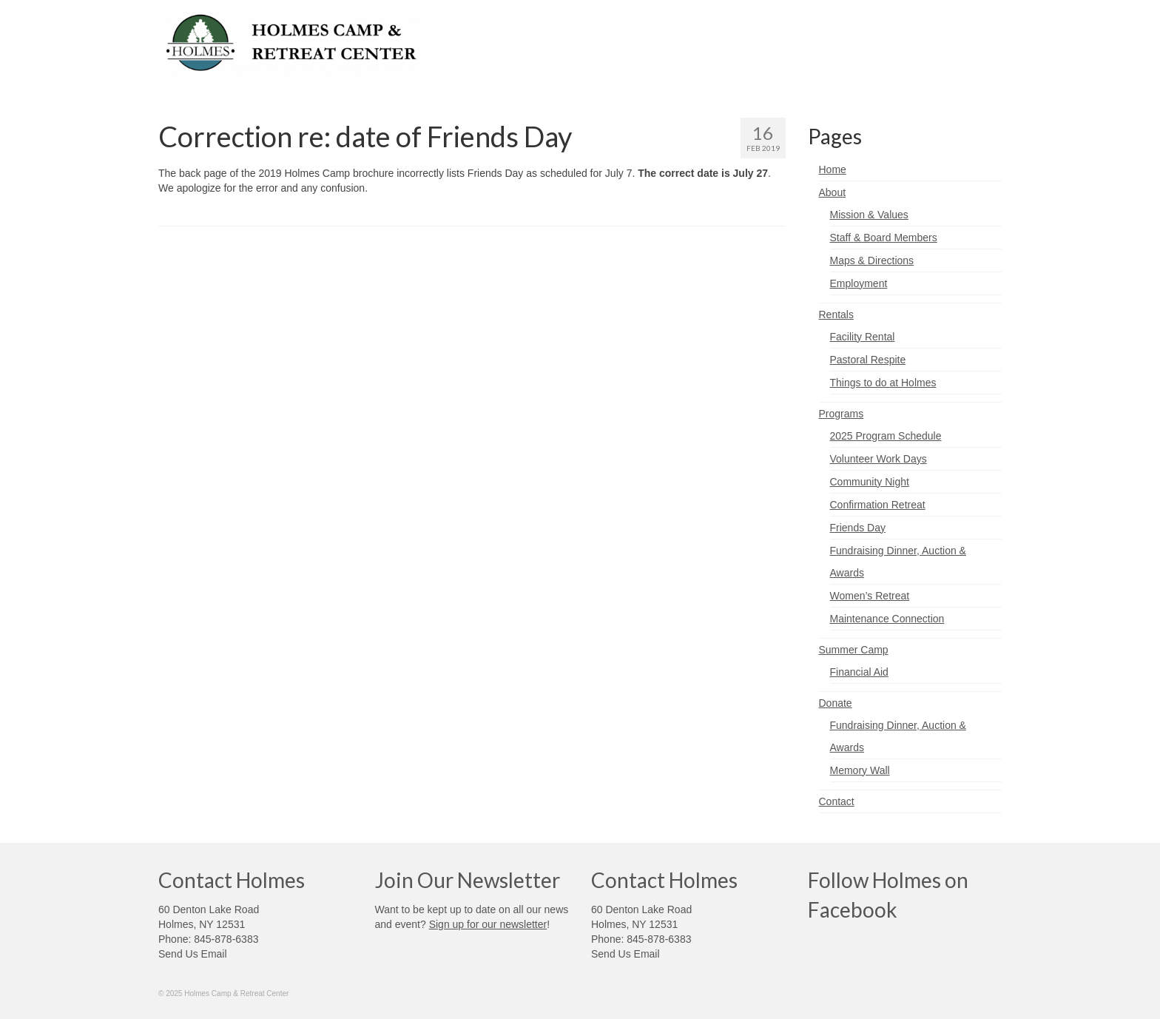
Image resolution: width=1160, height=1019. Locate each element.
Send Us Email (192, 954)
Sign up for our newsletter (488, 924)
